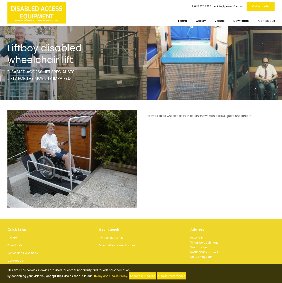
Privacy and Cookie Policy (110, 276)
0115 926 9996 (202, 6)
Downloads (241, 21)
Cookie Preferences (171, 276)
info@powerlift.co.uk (230, 6)
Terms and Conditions (22, 253)
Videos (220, 21)
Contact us (266, 21)
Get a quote (260, 6)
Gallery (201, 21)
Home (182, 21)
